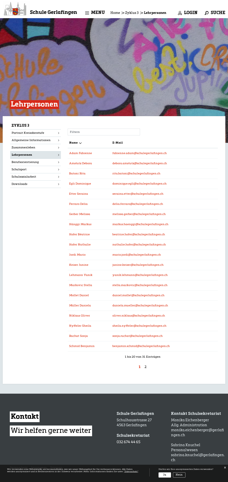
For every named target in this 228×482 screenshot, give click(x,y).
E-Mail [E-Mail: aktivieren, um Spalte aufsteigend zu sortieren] (117, 142)
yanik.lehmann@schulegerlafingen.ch (140, 275)
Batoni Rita (77, 173)
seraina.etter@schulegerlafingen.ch (137, 194)
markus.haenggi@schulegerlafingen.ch (140, 224)
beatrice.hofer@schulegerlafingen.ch (138, 234)
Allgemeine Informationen (31, 140)
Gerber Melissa (79, 214)
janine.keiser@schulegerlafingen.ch (138, 265)
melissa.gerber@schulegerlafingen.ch (139, 214)
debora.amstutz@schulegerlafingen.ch (139, 163)
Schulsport (19, 169)
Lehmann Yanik (80, 275)
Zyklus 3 (20, 126)
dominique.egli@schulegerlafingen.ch (139, 183)
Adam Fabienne (80, 153)
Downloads (19, 184)
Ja (164, 474)
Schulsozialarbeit (24, 176)
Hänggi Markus (80, 224)
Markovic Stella (80, 285)
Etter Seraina (78, 194)
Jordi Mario (77, 254)
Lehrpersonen (31, 154)
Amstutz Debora (80, 163)
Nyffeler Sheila (80, 326)
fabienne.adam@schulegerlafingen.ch (139, 153)
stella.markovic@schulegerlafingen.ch (139, 285)
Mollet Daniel (79, 295)
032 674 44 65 (128, 442)
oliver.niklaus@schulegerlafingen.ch (138, 315)
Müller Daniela (80, 305)
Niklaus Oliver (79, 315)
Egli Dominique (80, 183)
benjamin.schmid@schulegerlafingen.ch (141, 346)
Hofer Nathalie (80, 244)
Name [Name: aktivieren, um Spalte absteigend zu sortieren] (73, 142)
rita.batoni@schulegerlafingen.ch (136, 173)
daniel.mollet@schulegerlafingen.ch (138, 295)
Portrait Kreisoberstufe (28, 133)
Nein (179, 474)
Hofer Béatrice (79, 234)
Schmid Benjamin (82, 346)
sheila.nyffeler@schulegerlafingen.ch (139, 326)
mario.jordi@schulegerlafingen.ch (136, 254)
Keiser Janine (78, 265)
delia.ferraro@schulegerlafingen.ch (137, 204)
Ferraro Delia (78, 204)
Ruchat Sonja (78, 336)
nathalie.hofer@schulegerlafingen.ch (139, 244)
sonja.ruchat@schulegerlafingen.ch (137, 336)
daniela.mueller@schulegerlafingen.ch (140, 305)
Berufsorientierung (25, 162)
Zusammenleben (23, 147)
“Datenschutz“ (131, 472)
